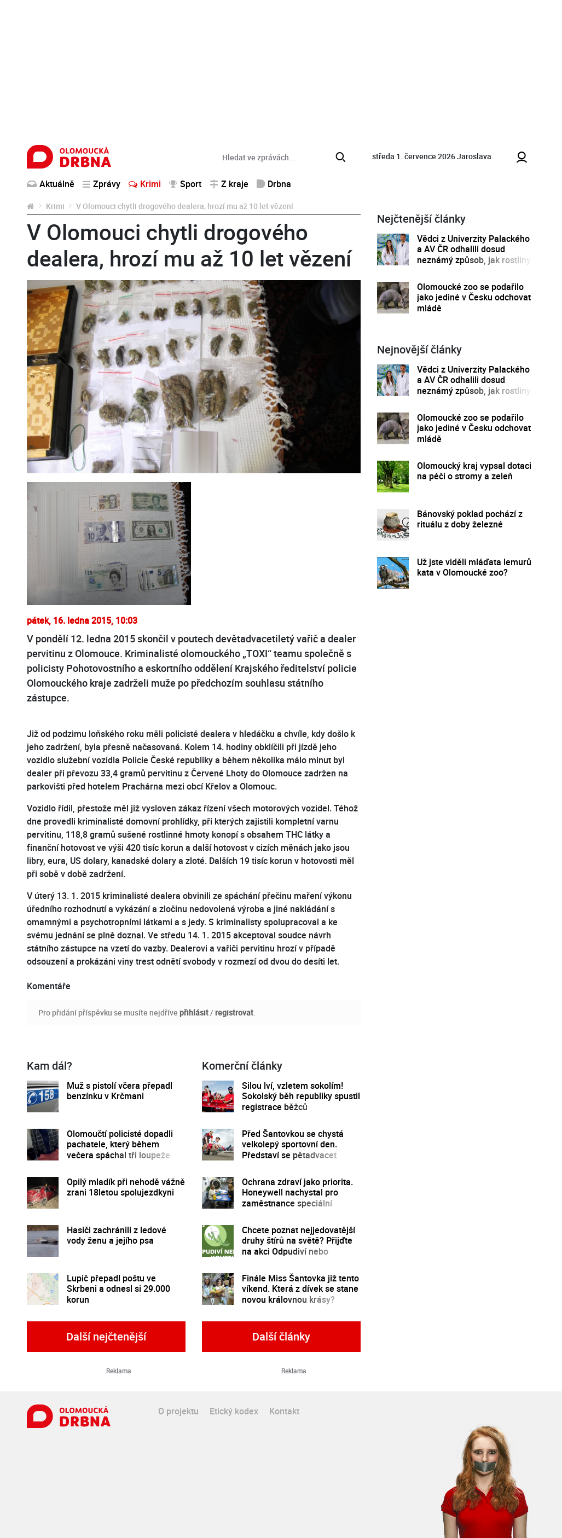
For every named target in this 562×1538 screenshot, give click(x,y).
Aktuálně (50, 184)
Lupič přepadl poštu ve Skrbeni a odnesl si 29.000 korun (118, 1289)
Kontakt (284, 1411)
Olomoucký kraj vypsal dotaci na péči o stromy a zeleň (474, 471)
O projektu (178, 1411)
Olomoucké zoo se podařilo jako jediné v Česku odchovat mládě (474, 298)
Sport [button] (185, 184)
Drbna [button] (274, 184)
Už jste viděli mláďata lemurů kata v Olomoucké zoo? (474, 567)
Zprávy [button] (101, 184)
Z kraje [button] (229, 184)
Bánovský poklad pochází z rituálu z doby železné (470, 519)
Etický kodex (234, 1411)
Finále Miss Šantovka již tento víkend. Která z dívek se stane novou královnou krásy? (300, 1289)
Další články (281, 1336)
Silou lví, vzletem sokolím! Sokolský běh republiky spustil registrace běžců (301, 1096)
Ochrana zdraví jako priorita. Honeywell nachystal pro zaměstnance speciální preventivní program (297, 1198)
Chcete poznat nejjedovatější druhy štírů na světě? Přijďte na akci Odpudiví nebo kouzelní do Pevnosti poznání (299, 1246)
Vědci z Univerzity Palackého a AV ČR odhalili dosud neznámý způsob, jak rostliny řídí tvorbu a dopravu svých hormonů (474, 260)
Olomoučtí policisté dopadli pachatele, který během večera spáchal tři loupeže (120, 1144)
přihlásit (193, 1012)
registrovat (234, 1012)
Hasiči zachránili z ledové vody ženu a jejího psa (116, 1235)
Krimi (145, 184)
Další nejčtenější (106, 1336)
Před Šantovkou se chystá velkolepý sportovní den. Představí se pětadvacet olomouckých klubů (293, 1150)
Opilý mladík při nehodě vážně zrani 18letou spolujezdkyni (126, 1187)
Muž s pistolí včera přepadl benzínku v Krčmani (119, 1091)
